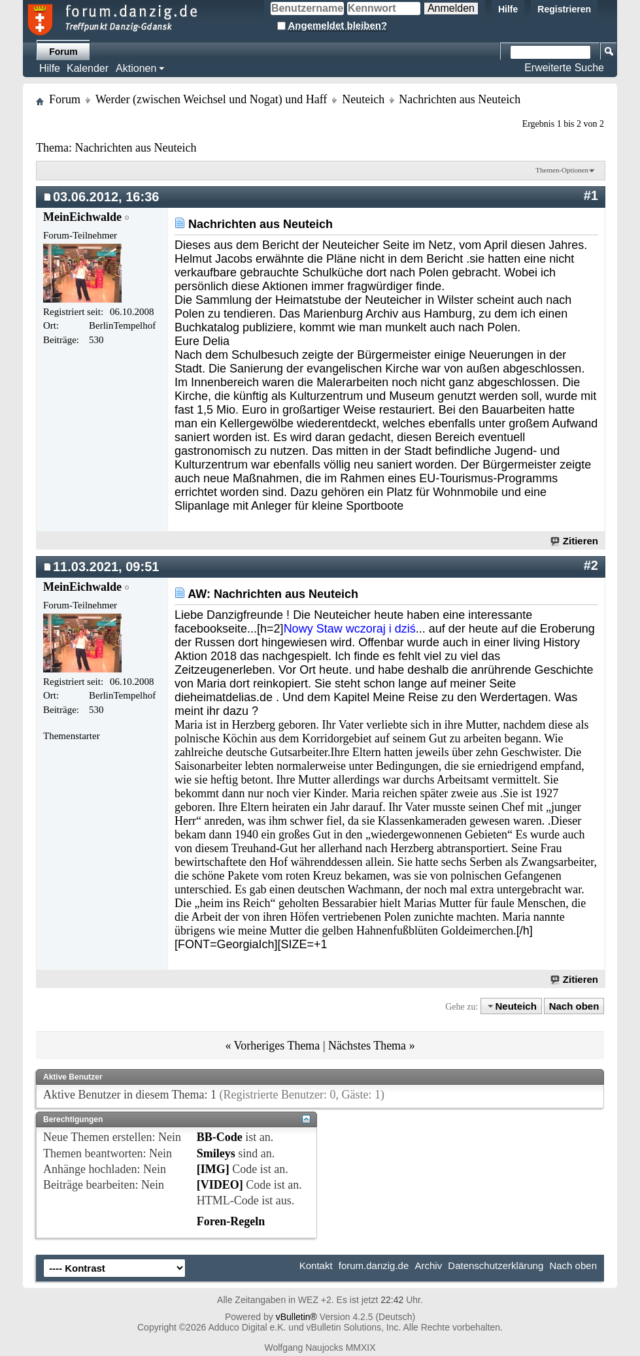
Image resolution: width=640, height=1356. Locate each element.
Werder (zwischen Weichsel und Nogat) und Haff (211, 99)
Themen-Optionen (561, 170)
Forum (63, 51)
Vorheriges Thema (277, 1045)
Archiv (428, 1265)
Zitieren (575, 540)
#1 (591, 195)
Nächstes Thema (367, 1045)
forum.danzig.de (374, 1265)
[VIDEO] (220, 1184)
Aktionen (136, 68)
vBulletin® (296, 1317)
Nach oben (574, 1006)
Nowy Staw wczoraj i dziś (350, 628)
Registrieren (564, 9)
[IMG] (213, 1169)
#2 (591, 565)
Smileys (216, 1153)
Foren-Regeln (231, 1221)
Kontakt (316, 1265)
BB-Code (220, 1137)
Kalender (88, 68)
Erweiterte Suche (564, 67)
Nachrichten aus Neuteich (135, 147)
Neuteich (363, 99)
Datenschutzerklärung (495, 1265)
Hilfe (508, 9)
